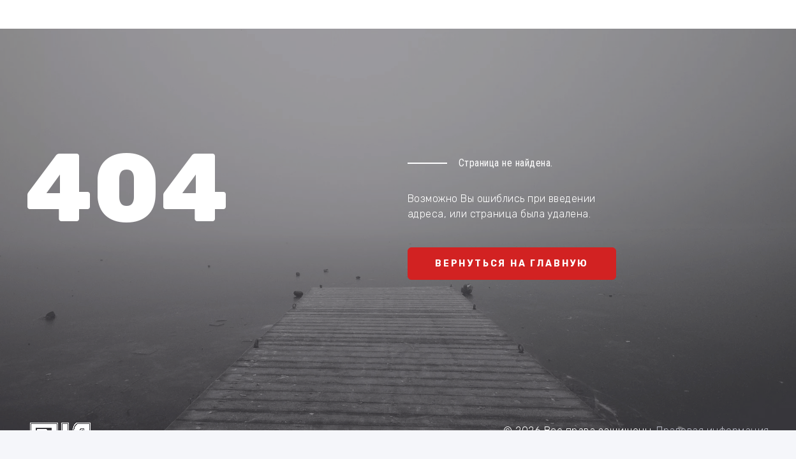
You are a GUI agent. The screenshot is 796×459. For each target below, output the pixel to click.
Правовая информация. (713, 431)
